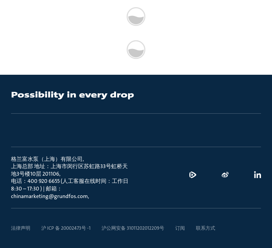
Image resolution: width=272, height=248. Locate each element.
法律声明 (20, 228)
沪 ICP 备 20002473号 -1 (66, 228)
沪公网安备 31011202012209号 (133, 228)
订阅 (180, 228)
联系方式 (205, 228)
